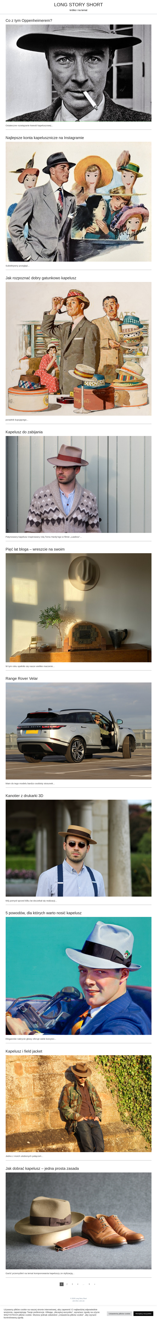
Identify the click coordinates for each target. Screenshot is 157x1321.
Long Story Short (78, 4)
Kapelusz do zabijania (24, 432)
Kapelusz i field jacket (24, 1051)
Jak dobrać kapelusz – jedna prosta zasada (42, 1168)
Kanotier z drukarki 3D (24, 796)
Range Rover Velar (22, 678)
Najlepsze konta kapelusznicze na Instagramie (45, 138)
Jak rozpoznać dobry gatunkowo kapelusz (41, 278)
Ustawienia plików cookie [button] (119, 1314)
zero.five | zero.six (78, 1301)
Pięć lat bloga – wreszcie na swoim (35, 549)
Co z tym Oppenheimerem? (29, 20)
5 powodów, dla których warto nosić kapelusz (44, 913)
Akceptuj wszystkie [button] (143, 1314)
